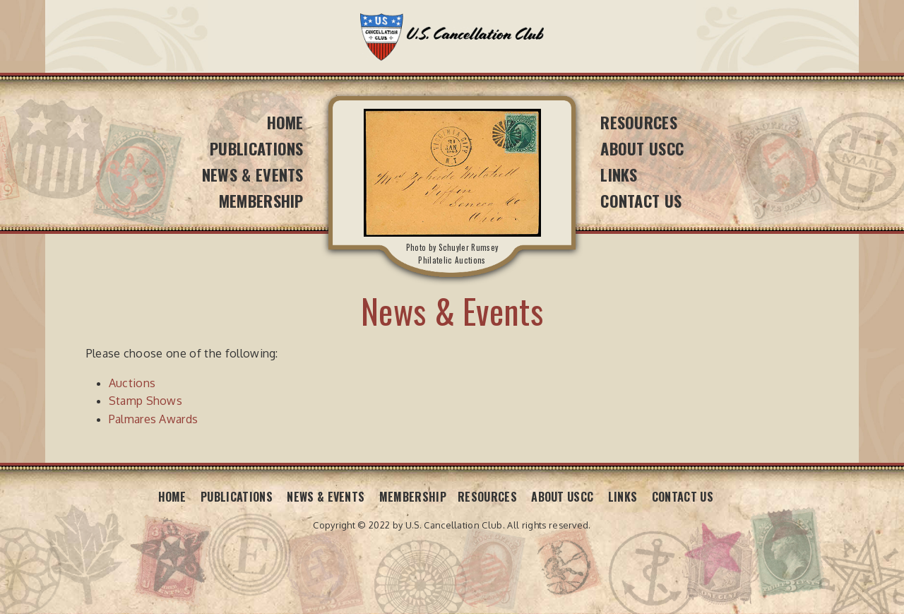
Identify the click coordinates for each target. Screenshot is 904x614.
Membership (261, 200)
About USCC (642, 148)
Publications (257, 148)
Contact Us (641, 200)
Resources (638, 122)
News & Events (253, 174)
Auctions (132, 383)
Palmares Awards (153, 419)
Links (619, 174)
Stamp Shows (146, 401)
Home (285, 122)
